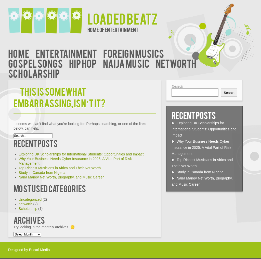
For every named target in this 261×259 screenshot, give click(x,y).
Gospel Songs (35, 63)
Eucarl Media (39, 250)
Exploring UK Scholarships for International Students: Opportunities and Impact (81, 154)
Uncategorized (30, 199)
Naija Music (126, 63)
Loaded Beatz (122, 18)
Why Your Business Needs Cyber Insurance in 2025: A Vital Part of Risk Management (201, 147)
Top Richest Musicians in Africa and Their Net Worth (60, 168)
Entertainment (66, 53)
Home (18, 53)
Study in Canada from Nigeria (42, 173)
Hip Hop (83, 63)
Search (177, 86)
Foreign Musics (133, 53)
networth (176, 63)
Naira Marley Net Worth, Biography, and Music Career (61, 177)
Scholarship (34, 73)
